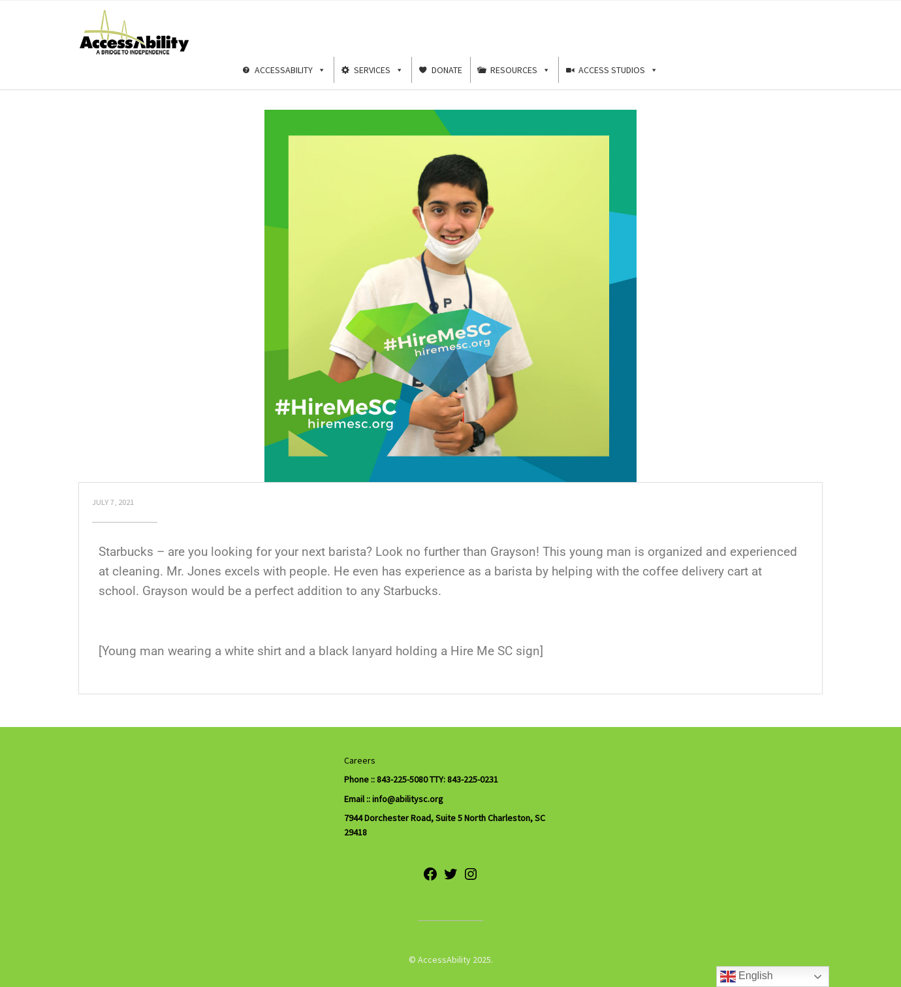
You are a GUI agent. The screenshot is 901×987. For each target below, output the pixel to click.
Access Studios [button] (618, 70)
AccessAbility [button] (290, 70)
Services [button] (378, 70)
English (746, 976)
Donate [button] (447, 70)
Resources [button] (520, 70)
